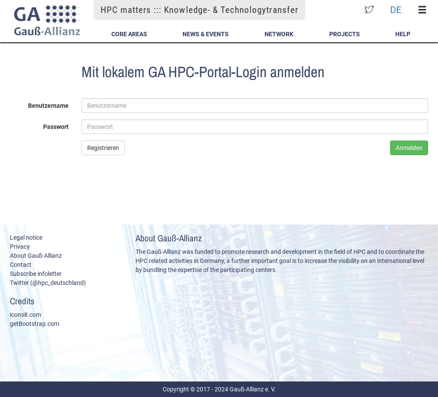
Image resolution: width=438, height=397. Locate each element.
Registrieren (103, 147)
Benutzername (48, 105)
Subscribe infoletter (36, 273)
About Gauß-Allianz (36, 255)
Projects (344, 34)
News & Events (206, 34)
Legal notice (26, 237)
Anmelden (409, 147)
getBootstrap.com (34, 323)
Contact (21, 264)
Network (279, 34)
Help (402, 34)
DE (395, 10)
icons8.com (25, 314)
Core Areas (129, 34)
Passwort (56, 126)
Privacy (20, 246)
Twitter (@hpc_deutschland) (48, 282)
